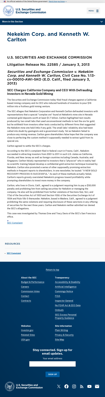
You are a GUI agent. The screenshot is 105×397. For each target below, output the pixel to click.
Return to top (52, 269)
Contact (25, 296)
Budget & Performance (32, 282)
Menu (93, 11)
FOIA (57, 296)
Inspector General (64, 300)
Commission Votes (30, 291)
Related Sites (28, 335)
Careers (25, 286)
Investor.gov (27, 330)
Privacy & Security (64, 335)
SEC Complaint (15, 223)
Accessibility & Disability (67, 282)
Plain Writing (61, 330)
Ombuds (59, 310)
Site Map (59, 339)
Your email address (52, 358)
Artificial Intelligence (65, 286)
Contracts (26, 300)
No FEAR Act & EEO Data (68, 305)
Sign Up (52, 374)
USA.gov (25, 339)
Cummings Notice (64, 291)
